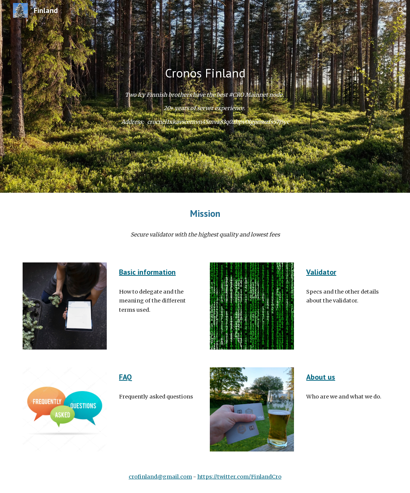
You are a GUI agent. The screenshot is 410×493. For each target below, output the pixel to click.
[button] (401, 10)
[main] (205, 73)
